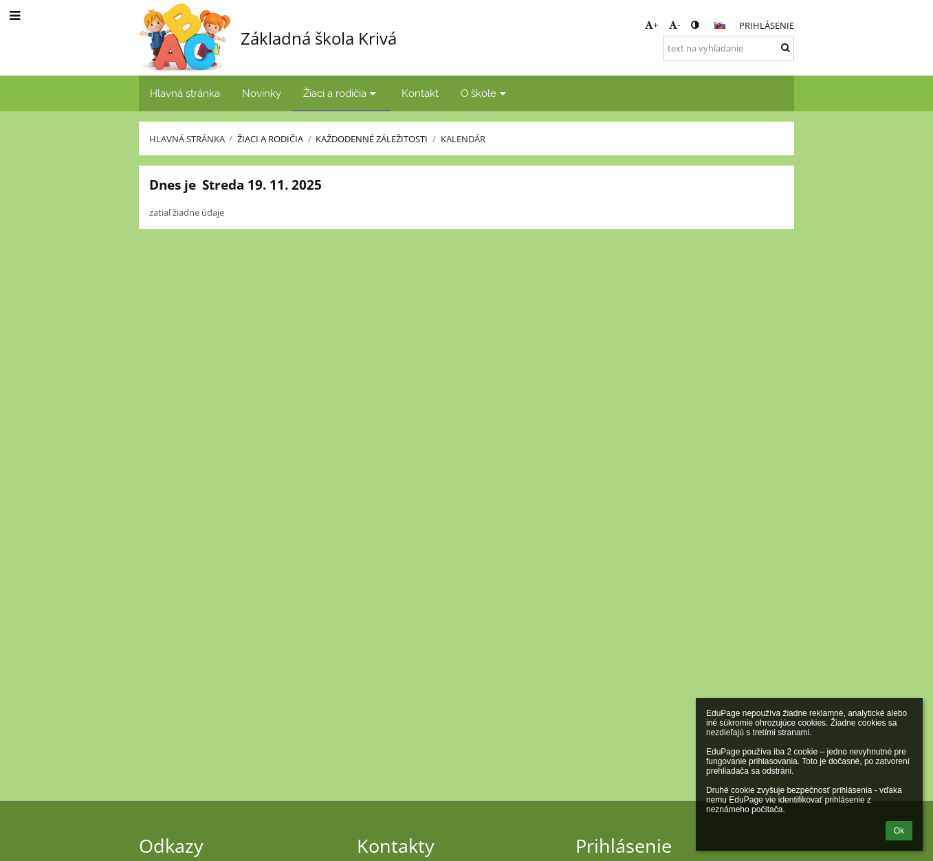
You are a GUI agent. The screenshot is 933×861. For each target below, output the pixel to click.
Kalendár (463, 139)
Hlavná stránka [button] (185, 93)
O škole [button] (485, 93)
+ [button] (651, 25)
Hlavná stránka (187, 139)
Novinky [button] (261, 93)
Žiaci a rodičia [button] (341, 93)
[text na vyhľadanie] (728, 48)
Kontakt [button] (420, 93)
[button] (720, 25)
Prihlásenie (766, 25)
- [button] (674, 25)
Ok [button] (899, 831)
